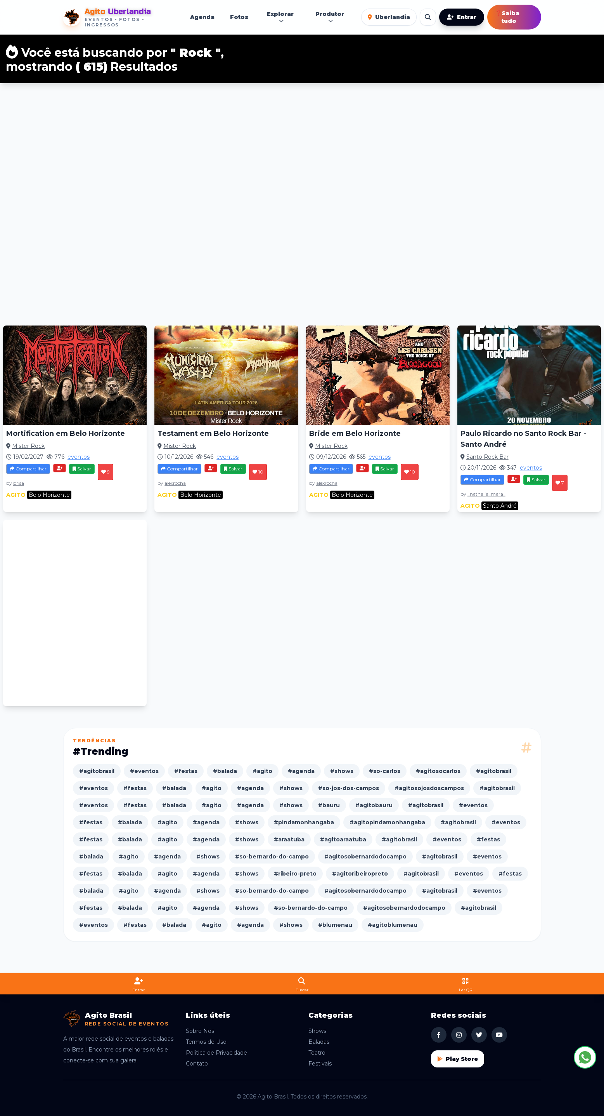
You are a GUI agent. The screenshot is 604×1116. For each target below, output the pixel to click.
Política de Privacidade (216, 1052)
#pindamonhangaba (304, 822)
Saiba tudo (507, 17)
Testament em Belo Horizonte (213, 433)
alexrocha (175, 483)
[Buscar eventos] (428, 17)
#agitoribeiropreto (360, 873)
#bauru (329, 805)
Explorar (280, 17)
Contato (197, 1063)
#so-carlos (384, 771)
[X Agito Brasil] (479, 1035)
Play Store (457, 1058)
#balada (225, 771)
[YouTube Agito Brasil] (499, 1035)
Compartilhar (28, 469)
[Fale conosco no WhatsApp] (585, 1057)
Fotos (239, 17)
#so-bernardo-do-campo (272, 856)
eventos (78, 456)
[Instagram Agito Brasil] (459, 1035)
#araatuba (289, 839)
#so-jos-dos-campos (348, 788)
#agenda (301, 771)
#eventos (144, 771)
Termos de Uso (206, 1041)
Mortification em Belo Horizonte (65, 433)
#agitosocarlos (438, 771)
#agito (262, 771)
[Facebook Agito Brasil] (439, 1035)
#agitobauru (374, 805)
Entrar (461, 17)
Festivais (320, 1063)
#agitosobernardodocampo (365, 856)
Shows (317, 1030)
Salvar (82, 469)
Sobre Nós (200, 1030)
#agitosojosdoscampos (429, 788)
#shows (341, 771)
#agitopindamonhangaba (387, 822)
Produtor (329, 17)
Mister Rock (28, 445)
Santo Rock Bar (487, 456)
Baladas (318, 1041)
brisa (18, 483)
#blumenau (335, 924)
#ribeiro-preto (295, 873)
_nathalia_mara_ (486, 494)
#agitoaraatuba (343, 839)
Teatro (316, 1052)
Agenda (202, 17)
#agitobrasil (96, 771)
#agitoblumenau (392, 924)
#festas (185, 771)
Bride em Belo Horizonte (355, 433)
